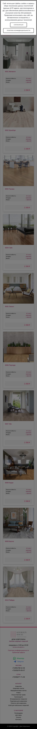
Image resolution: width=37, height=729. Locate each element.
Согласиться (18, 25)
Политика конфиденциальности (18, 30)
